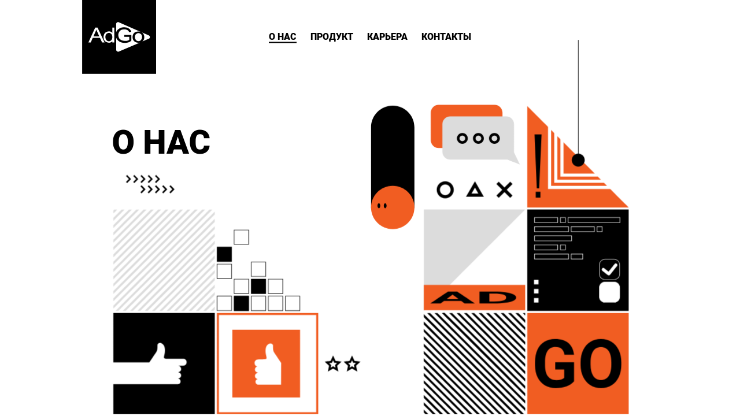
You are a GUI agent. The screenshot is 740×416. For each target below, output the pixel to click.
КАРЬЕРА (387, 36)
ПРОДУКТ (331, 36)
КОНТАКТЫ (446, 36)
